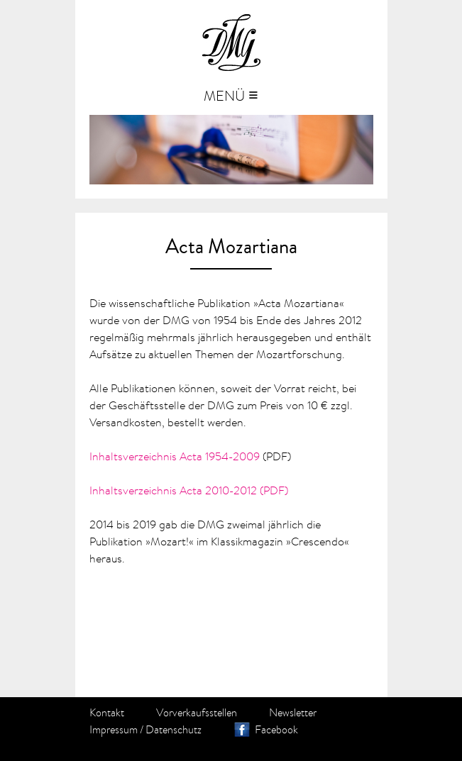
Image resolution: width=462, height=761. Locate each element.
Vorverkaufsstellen (196, 713)
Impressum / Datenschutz (145, 730)
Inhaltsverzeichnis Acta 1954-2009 (174, 456)
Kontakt (106, 713)
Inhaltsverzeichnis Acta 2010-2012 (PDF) (188, 490)
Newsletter (293, 713)
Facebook (276, 730)
